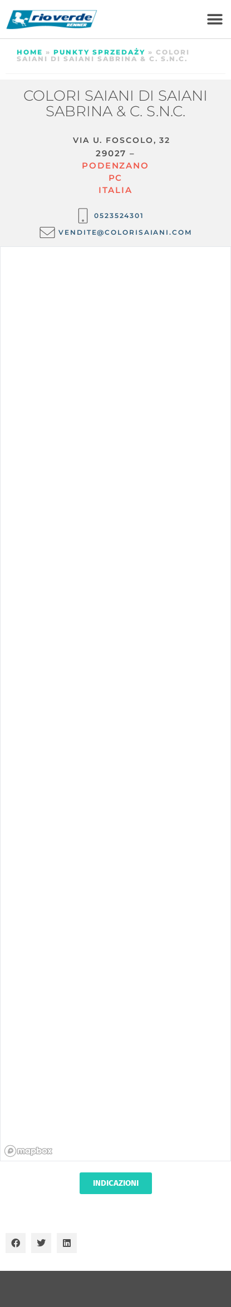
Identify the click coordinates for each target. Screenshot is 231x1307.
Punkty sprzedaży (99, 52)
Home (30, 52)
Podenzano (115, 165)
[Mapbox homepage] (28, 1151)
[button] (214, 19)
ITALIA (115, 190)
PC (116, 177)
